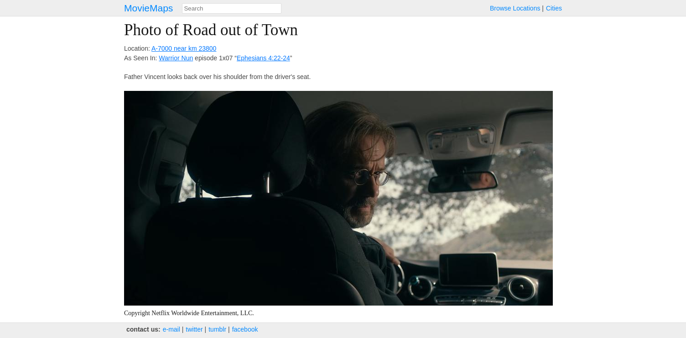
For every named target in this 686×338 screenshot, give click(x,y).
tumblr (217, 329)
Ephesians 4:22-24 (263, 58)
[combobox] (231, 8)
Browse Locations (515, 8)
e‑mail (171, 329)
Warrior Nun (176, 58)
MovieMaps (148, 8)
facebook (245, 329)
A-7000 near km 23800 (183, 48)
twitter (194, 329)
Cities (554, 8)
